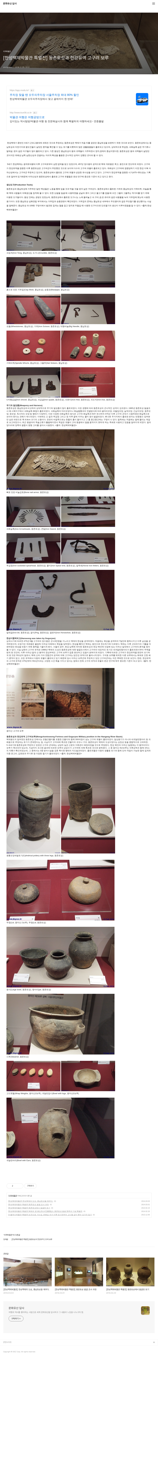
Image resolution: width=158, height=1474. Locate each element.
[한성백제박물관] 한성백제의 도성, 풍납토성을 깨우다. (30, 1265)
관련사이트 (7, 1406)
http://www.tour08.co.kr (21, 112)
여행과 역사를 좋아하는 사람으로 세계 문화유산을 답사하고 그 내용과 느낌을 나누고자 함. (46, 1376)
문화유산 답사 (10, 3)
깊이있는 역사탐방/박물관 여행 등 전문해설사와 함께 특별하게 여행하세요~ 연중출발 (57, 121)
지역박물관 (12, 1260)
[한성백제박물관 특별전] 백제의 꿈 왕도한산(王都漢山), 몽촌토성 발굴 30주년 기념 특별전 (45, 1275)
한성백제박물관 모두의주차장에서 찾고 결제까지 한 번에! (41, 99)
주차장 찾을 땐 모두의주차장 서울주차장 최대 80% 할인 (44, 94)
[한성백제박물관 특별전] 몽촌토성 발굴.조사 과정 (28, 1268)
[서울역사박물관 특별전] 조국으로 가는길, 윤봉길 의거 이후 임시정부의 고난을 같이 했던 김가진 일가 (50, 1279)
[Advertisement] (62, 1185)
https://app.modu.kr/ (19, 90)
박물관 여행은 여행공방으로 (27, 117)
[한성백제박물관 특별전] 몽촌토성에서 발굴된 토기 (29, 1272)
